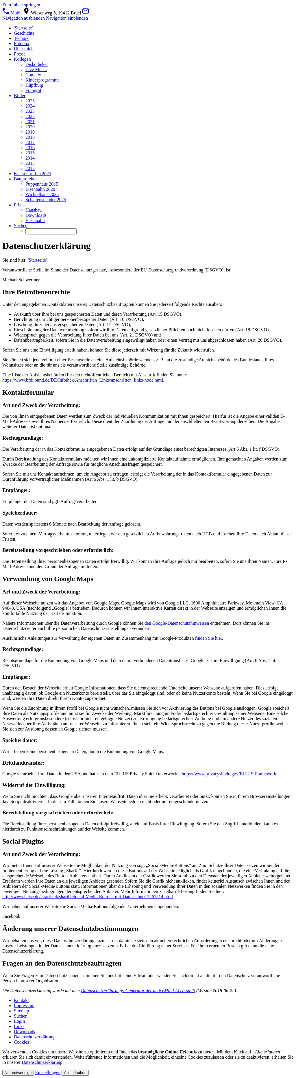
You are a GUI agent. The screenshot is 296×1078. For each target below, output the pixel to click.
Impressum (24, 1005)
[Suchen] (51, 231)
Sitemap (21, 1010)
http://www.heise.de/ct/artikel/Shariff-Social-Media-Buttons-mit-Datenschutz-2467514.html (87, 896)
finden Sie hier (208, 638)
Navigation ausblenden (23, 18)
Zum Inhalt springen (21, 4)
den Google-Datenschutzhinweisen (177, 623)
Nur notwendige (18, 1072)
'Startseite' (37, 260)
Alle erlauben (75, 1072)
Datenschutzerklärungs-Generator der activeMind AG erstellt (138, 990)
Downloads (24, 1031)
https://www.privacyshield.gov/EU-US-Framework (229, 773)
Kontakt (21, 1000)
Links (19, 1026)
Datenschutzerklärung (34, 1036)
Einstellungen (47, 1072)
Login (19, 1021)
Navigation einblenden (67, 18)
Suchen (20, 1016)
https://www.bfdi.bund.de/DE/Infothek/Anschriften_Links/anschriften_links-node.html (82, 380)
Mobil (12, 12)
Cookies (21, 1042)
